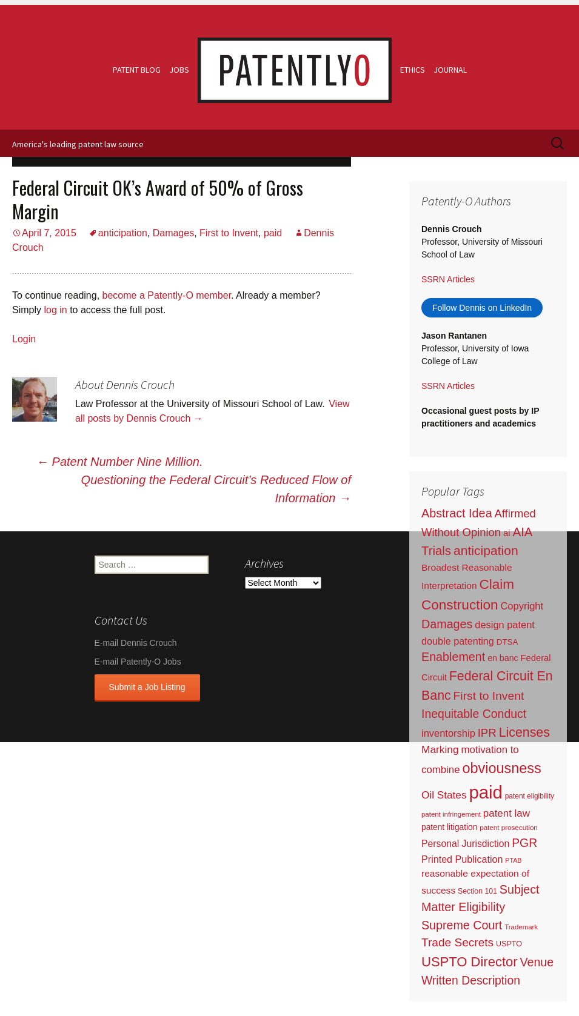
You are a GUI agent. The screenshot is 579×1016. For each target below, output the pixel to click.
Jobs (179, 69)
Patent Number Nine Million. (119, 461)
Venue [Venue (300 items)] (537, 962)
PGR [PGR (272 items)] (524, 842)
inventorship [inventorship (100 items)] (448, 733)
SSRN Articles (448, 279)
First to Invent (228, 233)
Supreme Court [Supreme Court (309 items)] (461, 925)
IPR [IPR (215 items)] (487, 732)
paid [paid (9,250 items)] (485, 792)
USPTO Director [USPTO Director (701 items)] (469, 961)
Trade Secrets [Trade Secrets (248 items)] (457, 942)
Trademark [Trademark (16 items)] (521, 927)
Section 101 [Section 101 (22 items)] (477, 891)
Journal (450, 69)
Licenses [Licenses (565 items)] (524, 732)
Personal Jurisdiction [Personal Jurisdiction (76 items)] (465, 843)
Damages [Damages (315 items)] (446, 624)
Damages (173, 233)
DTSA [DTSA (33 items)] (507, 641)
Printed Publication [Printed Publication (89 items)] (462, 859)
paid (273, 233)
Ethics (412, 69)
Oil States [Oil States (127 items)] (444, 795)
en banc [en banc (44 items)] (502, 658)
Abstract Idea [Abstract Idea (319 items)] (456, 513)
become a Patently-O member (167, 295)
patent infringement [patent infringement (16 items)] (451, 814)
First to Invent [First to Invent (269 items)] (488, 695)
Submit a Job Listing (147, 687)
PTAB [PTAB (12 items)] (513, 860)
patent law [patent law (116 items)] (506, 813)
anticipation (122, 233)
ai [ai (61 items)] (506, 533)
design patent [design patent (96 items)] (505, 624)
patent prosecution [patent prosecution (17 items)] (509, 827)
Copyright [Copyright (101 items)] (521, 606)
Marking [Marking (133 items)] (440, 749)
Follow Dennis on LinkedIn (482, 308)
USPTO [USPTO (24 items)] (509, 944)
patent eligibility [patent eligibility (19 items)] (529, 796)
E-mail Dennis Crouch (136, 643)
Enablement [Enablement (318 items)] (453, 656)
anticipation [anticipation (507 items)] (485, 550)
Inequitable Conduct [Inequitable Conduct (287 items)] (473, 713)
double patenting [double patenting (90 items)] (457, 641)
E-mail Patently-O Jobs (138, 661)
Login (24, 339)
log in (55, 310)
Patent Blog (137, 69)
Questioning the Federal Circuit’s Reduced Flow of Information (216, 489)
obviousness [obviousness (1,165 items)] (501, 768)
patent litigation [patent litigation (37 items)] (449, 827)
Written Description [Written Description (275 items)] (470, 980)
